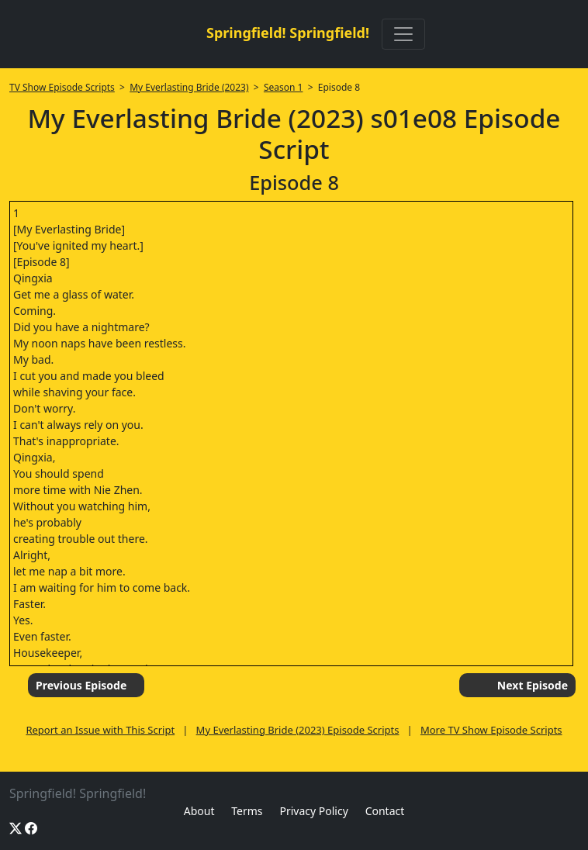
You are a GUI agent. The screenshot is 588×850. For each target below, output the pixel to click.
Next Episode (532, 685)
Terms (246, 810)
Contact (385, 810)
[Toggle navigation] (403, 34)
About (199, 810)
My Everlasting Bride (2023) (189, 87)
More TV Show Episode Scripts (491, 730)
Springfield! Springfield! (287, 32)
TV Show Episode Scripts (62, 87)
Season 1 (283, 87)
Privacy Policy (313, 810)
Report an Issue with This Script (100, 730)
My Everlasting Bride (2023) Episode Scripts (297, 730)
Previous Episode (81, 685)
